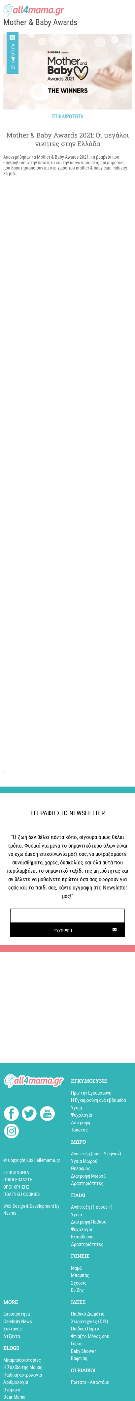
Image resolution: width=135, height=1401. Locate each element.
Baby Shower (83, 1351)
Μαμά (76, 1268)
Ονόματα (11, 1390)
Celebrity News (17, 1321)
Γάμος (77, 1344)
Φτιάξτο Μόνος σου (90, 1336)
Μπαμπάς (80, 1275)
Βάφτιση (79, 1358)
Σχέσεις (78, 1283)
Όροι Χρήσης (16, 1187)
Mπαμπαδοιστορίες (22, 1360)
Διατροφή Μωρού (88, 1176)
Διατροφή (80, 1123)
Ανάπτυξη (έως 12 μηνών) (96, 1154)
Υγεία (76, 1108)
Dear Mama (14, 1397)
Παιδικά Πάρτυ (85, 1329)
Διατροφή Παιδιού (88, 1222)
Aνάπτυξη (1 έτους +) (92, 1207)
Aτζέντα (11, 1336)
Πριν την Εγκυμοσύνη (91, 1093)
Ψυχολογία (81, 1115)
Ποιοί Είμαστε (17, 1179)
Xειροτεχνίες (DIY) (89, 1321)
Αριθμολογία (15, 1382)
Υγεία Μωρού (84, 1161)
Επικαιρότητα (13, 56)
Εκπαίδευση (82, 1237)
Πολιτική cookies (21, 1194)
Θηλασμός (80, 1168)
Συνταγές (12, 1329)
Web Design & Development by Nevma (31, 1209)
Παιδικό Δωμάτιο (88, 1314)
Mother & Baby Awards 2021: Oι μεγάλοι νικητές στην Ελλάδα (67, 139)
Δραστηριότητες (87, 1183)
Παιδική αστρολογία (22, 1375)
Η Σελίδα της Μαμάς (22, 1367)
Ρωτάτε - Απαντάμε (90, 1382)
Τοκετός (79, 1130)
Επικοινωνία (16, 1172)
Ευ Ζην (77, 1290)
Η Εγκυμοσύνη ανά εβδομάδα (98, 1100)
